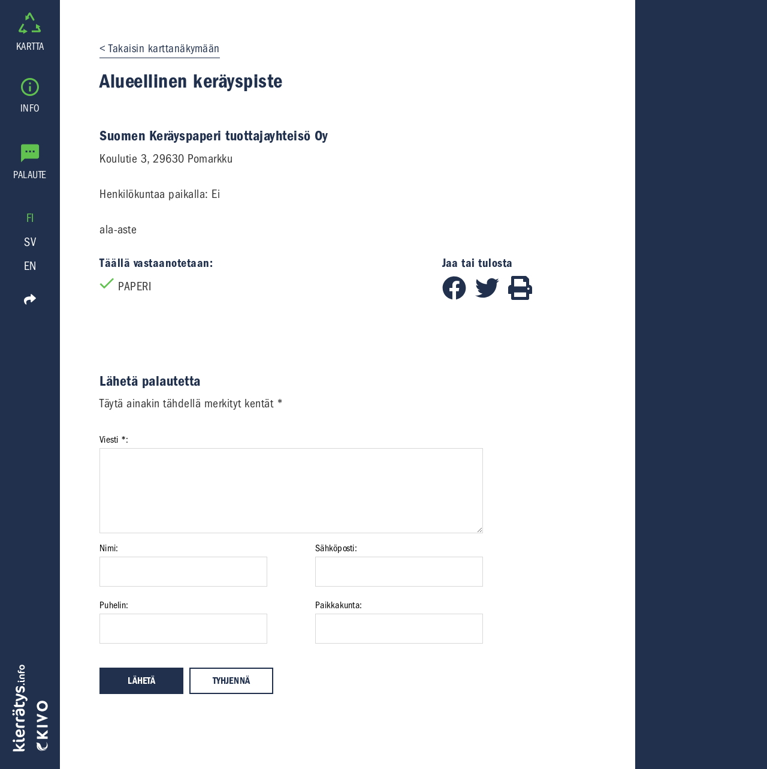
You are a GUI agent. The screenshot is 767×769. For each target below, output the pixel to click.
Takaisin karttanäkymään (164, 48)
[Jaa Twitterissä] (491, 296)
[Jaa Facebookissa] (458, 296)
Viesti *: (113, 439)
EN (30, 266)
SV (30, 242)
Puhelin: (113, 605)
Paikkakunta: (338, 605)
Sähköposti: (336, 548)
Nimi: (108, 548)
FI (30, 218)
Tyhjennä (231, 680)
